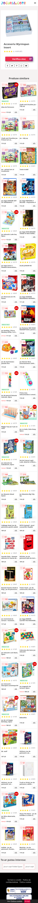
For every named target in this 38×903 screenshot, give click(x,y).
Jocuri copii (30, 866)
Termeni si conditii (14, 880)
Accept (27, 901)
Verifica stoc (22, 59)
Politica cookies (25, 882)
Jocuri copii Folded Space (13, 866)
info (16, 112)
